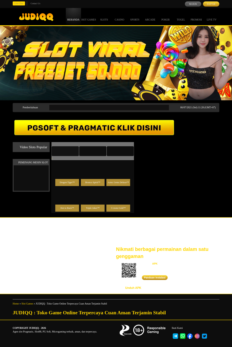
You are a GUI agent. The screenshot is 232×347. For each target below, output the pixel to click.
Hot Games (88, 16)
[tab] (65, 151)
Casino (119, 16)
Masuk (193, 4)
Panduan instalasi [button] (154, 277)
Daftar (211, 4)
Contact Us (35, 3)
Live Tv (212, 16)
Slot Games (27, 303)
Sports (135, 16)
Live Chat (18, 3)
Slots (104, 16)
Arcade (150, 16)
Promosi (196, 16)
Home (16, 303)
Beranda (73, 16)
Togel (181, 16)
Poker (165, 16)
